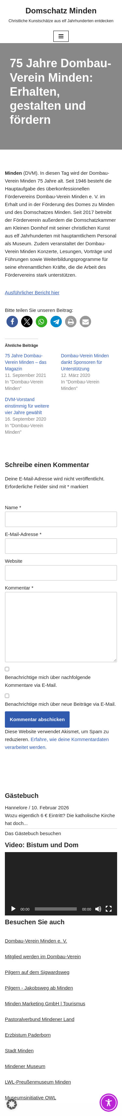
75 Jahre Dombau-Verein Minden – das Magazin (26, 362)
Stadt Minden (19, 1050)
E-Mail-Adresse (23, 534)
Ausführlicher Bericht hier (32, 292)
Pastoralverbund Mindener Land (39, 1019)
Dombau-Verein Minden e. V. (36, 941)
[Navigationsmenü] (61, 36)
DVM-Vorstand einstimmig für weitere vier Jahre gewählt (27, 406)
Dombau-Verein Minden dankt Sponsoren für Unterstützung (85, 362)
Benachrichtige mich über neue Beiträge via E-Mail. (60, 704)
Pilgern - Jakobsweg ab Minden (39, 988)
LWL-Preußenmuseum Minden (38, 1082)
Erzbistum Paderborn (28, 1035)
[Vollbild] (108, 909)
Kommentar (19, 587)
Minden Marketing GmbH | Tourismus (45, 1003)
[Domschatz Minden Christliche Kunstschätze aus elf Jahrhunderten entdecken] (60, 15)
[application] (61, 883)
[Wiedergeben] (13, 909)
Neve (29, 1109)
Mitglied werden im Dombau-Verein (43, 956)
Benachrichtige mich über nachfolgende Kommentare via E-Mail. (48, 681)
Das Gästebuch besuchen (33, 833)
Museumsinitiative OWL (30, 1097)
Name (13, 507)
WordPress (86, 1109)
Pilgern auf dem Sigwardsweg (37, 972)
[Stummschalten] (98, 909)
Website (13, 561)
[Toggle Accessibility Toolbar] (108, 1102)
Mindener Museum (25, 1066)
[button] (12, 321)
